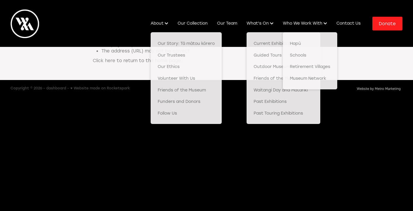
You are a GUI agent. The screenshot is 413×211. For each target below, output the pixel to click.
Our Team (227, 23)
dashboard (56, 88)
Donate (387, 23)
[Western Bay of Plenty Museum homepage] (50, 23)
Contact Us (348, 23)
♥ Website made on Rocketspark (100, 88)
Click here (104, 60)
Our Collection (193, 23)
